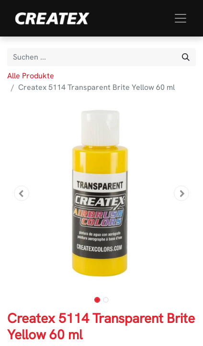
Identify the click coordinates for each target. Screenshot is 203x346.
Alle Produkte (30, 76)
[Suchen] (186, 57)
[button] (21, 193)
